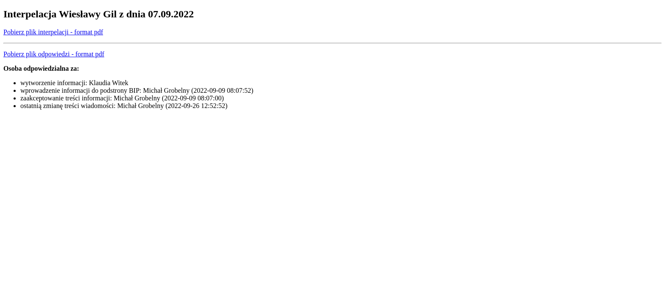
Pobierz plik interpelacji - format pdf (53, 32)
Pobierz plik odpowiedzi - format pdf (53, 54)
